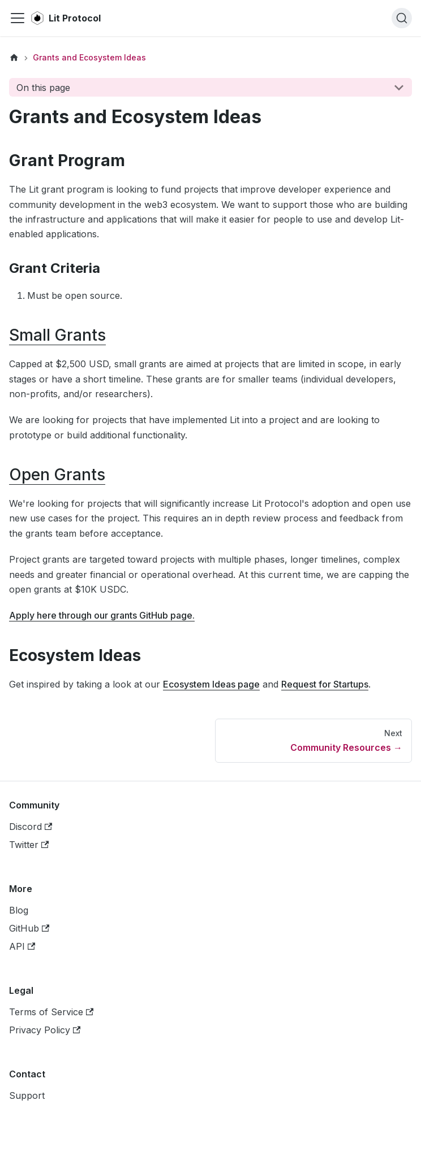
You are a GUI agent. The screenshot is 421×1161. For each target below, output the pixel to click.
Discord (30, 826)
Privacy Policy (44, 1030)
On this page (43, 87)
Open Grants (57, 474)
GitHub (29, 928)
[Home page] (14, 57)
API (22, 946)
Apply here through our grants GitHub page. (102, 615)
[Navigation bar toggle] (17, 18)
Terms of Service (51, 1011)
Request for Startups (324, 684)
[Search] (402, 18)
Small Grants (57, 335)
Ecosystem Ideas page (211, 684)
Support (27, 1095)
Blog (18, 910)
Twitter (29, 844)
